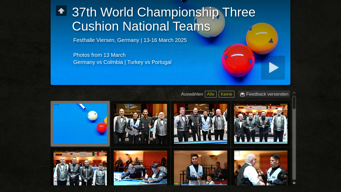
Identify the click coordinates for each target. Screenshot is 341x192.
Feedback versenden (267, 94)
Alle (210, 94)
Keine (226, 94)
